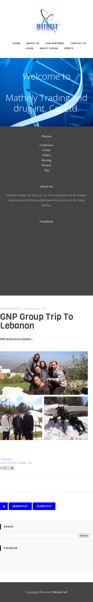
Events (68, 48)
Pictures (46, 165)
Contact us (78, 43)
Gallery (46, 155)
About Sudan (49, 48)
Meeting (46, 160)
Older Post (44, 506)
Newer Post (20, 506)
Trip (46, 170)
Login (29, 48)
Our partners (55, 43)
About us (32, 43)
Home (16, 43)
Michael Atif (59, 592)
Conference (46, 145)
